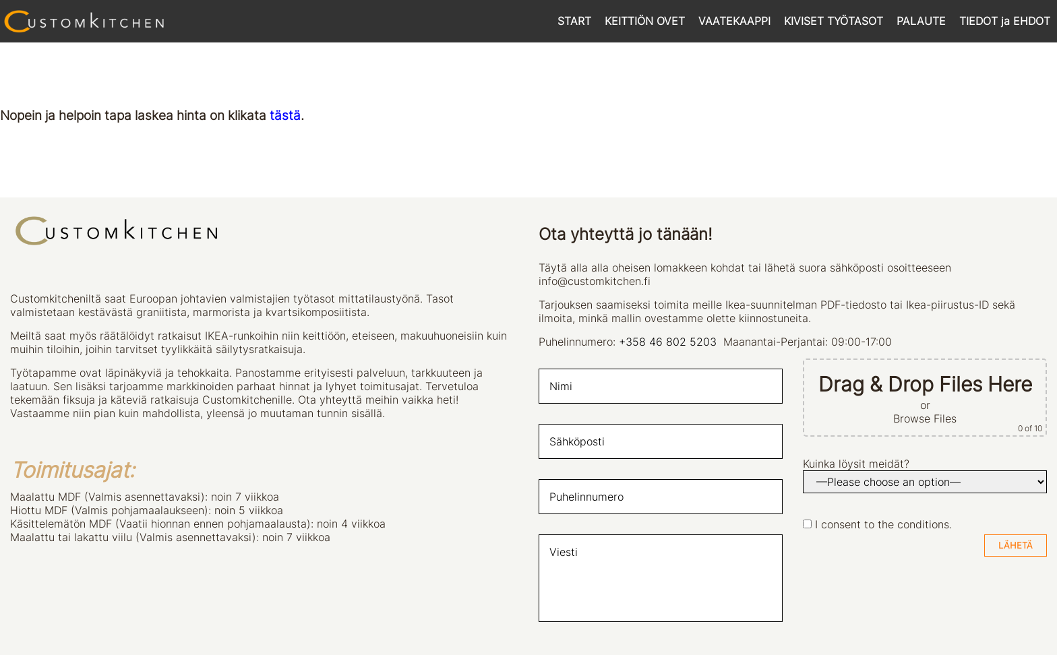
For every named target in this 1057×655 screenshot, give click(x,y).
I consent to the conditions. (883, 524)
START (574, 21)
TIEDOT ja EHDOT (1004, 21)
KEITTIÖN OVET (645, 21)
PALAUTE (921, 21)
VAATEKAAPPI (734, 21)
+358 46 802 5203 (668, 341)
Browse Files (925, 418)
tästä (285, 115)
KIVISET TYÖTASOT (833, 21)
